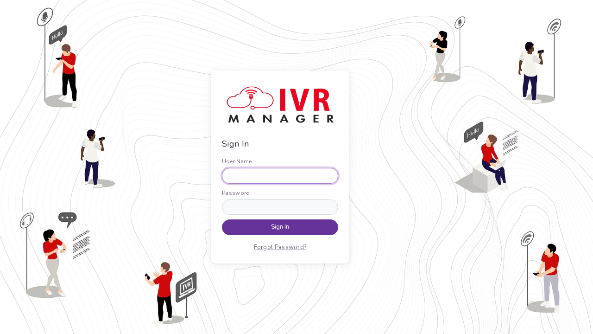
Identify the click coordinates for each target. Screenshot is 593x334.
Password (236, 193)
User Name (237, 161)
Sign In (280, 227)
